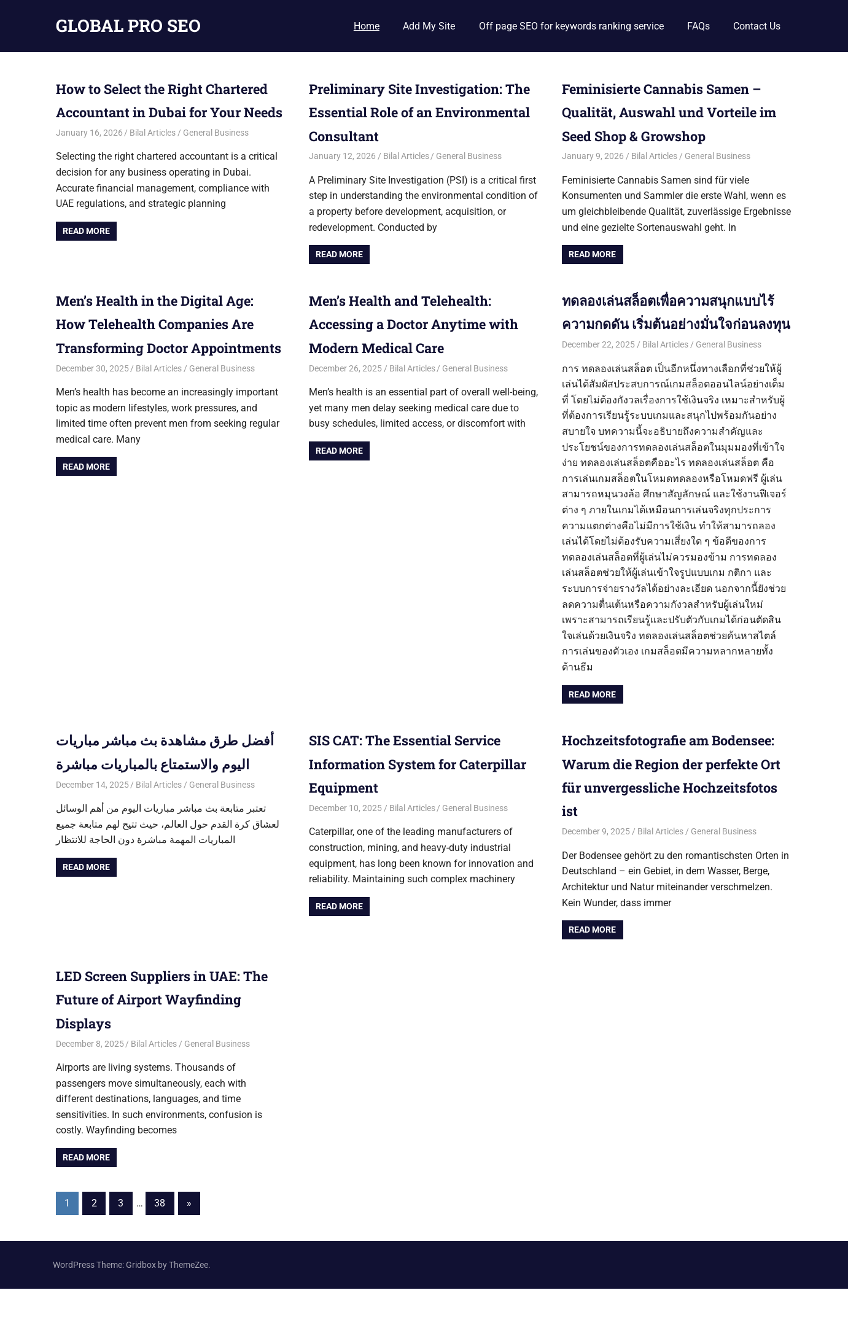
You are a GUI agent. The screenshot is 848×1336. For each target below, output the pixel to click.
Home (366, 26)
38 (159, 1250)
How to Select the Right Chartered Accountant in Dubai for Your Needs (165, 112)
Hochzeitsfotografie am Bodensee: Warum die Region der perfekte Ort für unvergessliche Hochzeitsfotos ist (671, 811)
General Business (216, 156)
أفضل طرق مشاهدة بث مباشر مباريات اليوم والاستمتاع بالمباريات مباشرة (161, 787)
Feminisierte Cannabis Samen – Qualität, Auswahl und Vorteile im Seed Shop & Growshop (674, 112)
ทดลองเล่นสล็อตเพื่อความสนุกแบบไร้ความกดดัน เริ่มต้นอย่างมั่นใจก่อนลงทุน (672, 323)
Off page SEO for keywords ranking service (571, 26)
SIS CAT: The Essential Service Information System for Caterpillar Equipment (416, 787)
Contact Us (756, 26)
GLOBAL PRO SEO (128, 25)
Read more (86, 254)
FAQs (698, 26)
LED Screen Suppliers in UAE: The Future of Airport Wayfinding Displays (159, 1046)
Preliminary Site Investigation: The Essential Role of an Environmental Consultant (417, 112)
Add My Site (429, 26)
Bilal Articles (153, 156)
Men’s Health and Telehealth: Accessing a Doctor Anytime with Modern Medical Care (411, 323)
